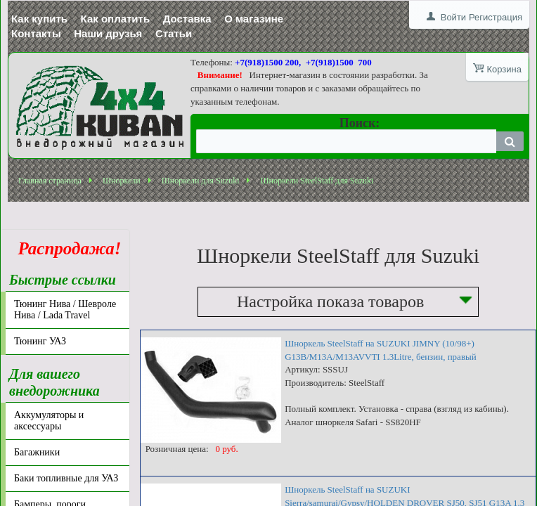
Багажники (37, 452)
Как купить (39, 19)
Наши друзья (108, 33)
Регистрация (495, 17)
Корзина (504, 69)
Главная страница (50, 181)
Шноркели (122, 181)
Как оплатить (115, 19)
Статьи (173, 33)
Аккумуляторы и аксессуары (49, 421)
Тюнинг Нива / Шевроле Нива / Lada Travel (65, 309)
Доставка (187, 19)
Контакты (36, 33)
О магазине (253, 19)
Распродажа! (65, 248)
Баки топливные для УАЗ (66, 478)
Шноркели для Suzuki (201, 181)
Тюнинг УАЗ (40, 341)
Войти (453, 17)
